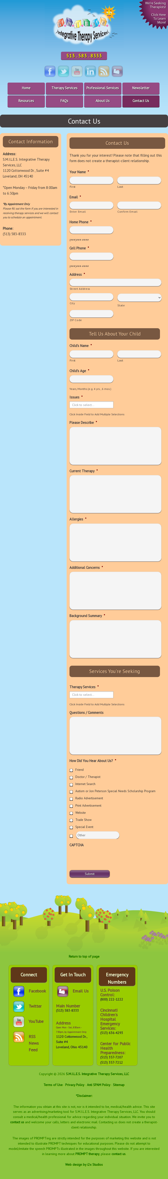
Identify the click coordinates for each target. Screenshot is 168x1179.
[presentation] (105, 858)
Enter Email (78, 211)
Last (120, 186)
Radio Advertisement (89, 798)
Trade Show (83, 820)
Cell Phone (79, 248)
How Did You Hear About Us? (92, 760)
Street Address (80, 288)
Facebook (37, 991)
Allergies (77, 519)
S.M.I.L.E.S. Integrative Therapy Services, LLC (97, 1074)
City (72, 303)
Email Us (81, 991)
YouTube (36, 1021)
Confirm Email (127, 211)
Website (80, 813)
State (121, 305)
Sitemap (119, 1085)
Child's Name (80, 345)
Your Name (79, 172)
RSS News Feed (34, 1039)
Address (77, 274)
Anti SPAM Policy (98, 1085)
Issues (75, 397)
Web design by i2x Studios (84, 1164)
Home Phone (80, 222)
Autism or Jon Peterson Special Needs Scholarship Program (115, 791)
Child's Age (79, 371)
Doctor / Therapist (87, 777)
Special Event (84, 827)
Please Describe (83, 422)
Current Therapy (83, 471)
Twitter (35, 1006)
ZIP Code (76, 320)
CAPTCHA (76, 845)
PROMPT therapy (87, 1154)
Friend (79, 770)
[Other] (97, 835)
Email (75, 197)
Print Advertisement (88, 806)
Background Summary (87, 615)
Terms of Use (53, 1085)
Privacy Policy (74, 1085)
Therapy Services (84, 687)
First (73, 186)
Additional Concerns (86, 567)
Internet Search (85, 784)
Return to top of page (84, 956)
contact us (17, 1122)
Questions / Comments (86, 712)
